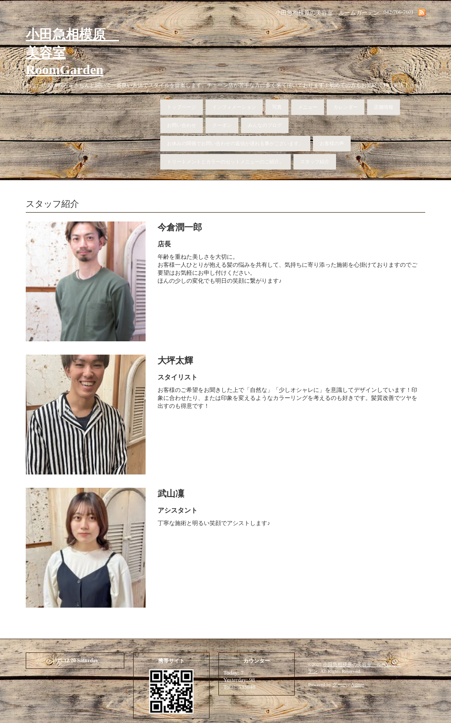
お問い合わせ (181, 125)
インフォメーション (234, 107)
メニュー (307, 107)
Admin (358, 684)
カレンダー (345, 107)
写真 (277, 107)
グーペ (339, 684)
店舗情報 (383, 107)
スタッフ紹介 (314, 161)
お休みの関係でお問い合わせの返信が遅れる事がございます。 (235, 143)
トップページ (181, 107)
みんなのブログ (265, 125)
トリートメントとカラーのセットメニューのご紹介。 (225, 161)
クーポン (222, 125)
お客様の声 (332, 143)
